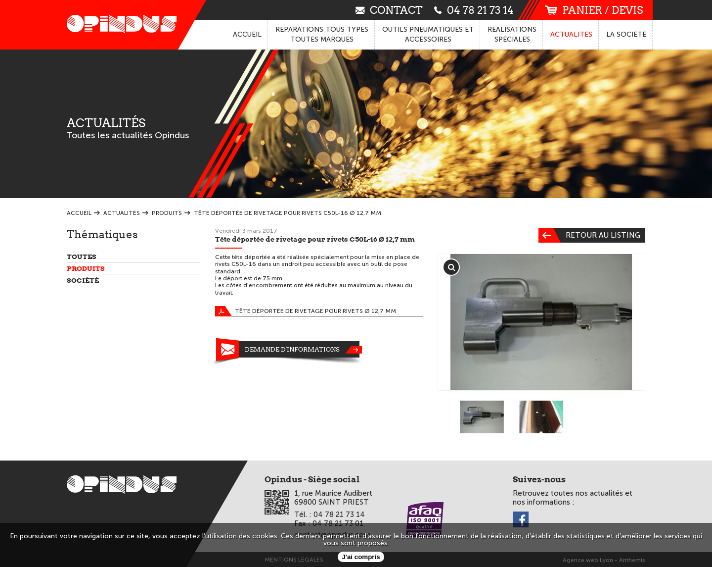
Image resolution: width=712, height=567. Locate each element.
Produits (86, 268)
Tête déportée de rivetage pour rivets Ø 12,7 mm (305, 311)
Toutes (81, 256)
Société (83, 280)
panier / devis (594, 10)
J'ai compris (361, 557)
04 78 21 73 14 (474, 9)
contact (389, 9)
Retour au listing (589, 235)
